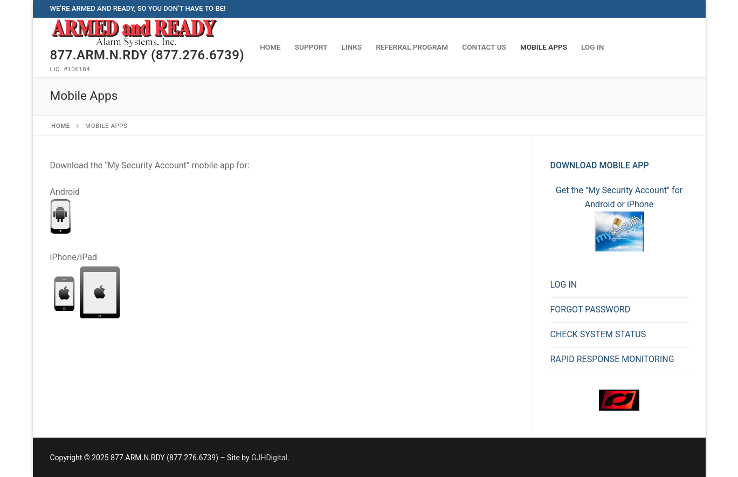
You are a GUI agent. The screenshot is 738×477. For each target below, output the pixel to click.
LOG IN (563, 285)
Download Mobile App (599, 165)
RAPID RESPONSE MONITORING (612, 359)
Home (60, 126)
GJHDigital (269, 457)
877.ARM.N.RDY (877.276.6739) (147, 55)
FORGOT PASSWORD (590, 309)
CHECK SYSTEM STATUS (598, 334)
